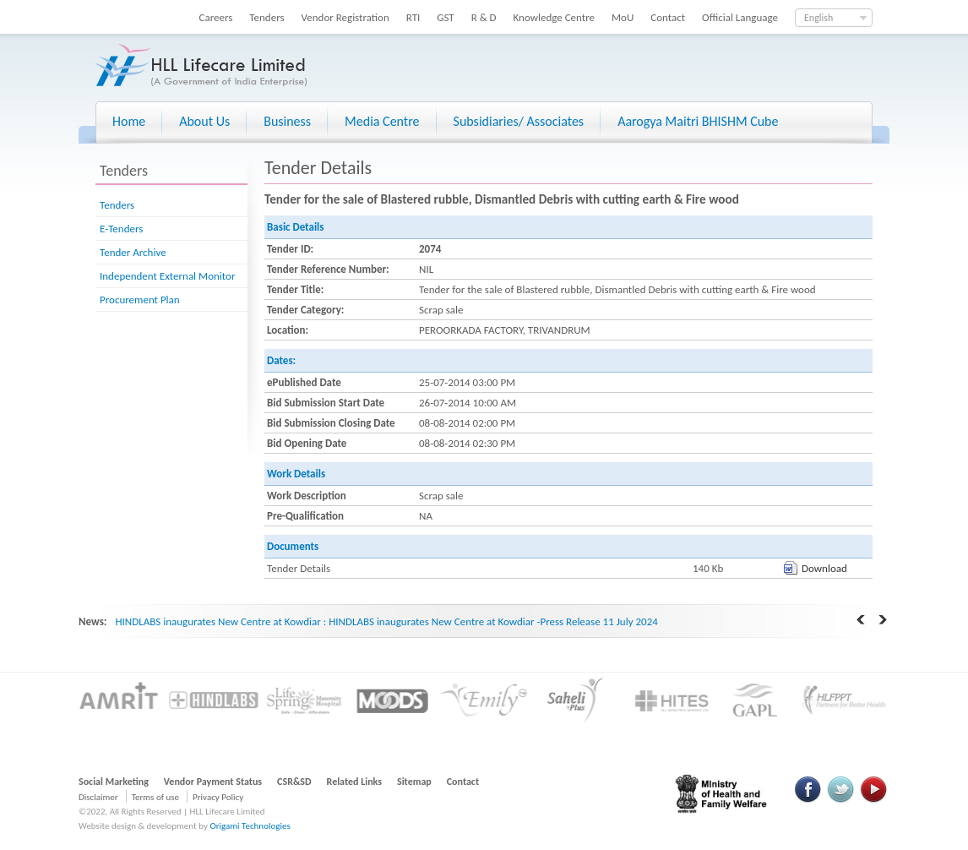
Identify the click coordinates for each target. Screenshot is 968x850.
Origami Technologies (249, 825)
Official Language (740, 17)
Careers (216, 17)
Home (128, 121)
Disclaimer (98, 797)
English (818, 18)
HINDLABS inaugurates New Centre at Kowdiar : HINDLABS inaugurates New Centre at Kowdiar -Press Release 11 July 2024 (386, 621)
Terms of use (155, 797)
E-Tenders (121, 228)
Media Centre (382, 121)
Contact (667, 17)
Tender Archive (133, 252)
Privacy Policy (218, 797)
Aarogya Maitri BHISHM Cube (697, 121)
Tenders (266, 17)
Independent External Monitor (167, 276)
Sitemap (414, 781)
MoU (623, 17)
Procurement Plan (140, 299)
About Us (204, 121)
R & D (484, 17)
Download (824, 568)
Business (287, 121)
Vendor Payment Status (213, 781)
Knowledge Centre (554, 17)
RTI (413, 17)
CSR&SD (294, 781)
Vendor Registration (345, 17)
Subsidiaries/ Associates (519, 121)
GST (445, 17)
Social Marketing (114, 781)
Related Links (355, 781)
